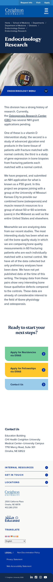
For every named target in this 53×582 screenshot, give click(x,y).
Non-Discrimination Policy (28, 552)
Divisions (33, 25)
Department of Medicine (15, 25)
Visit (38, 2)
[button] (26, 467)
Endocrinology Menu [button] (21, 91)
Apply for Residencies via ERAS (23, 353)
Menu (46, 11)
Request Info (26, 2)
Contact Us (16, 384)
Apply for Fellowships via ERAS (23, 370)
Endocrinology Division (15, 28)
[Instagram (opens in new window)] (40, 577)
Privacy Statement (14, 559)
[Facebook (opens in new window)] (36, 577)
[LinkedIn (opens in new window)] (31, 577)
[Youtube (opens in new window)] (45, 577)
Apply (47, 2)
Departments (38, 23)
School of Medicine (21, 23)
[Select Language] (15, 541)
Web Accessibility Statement (19, 566)
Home (7, 23)
